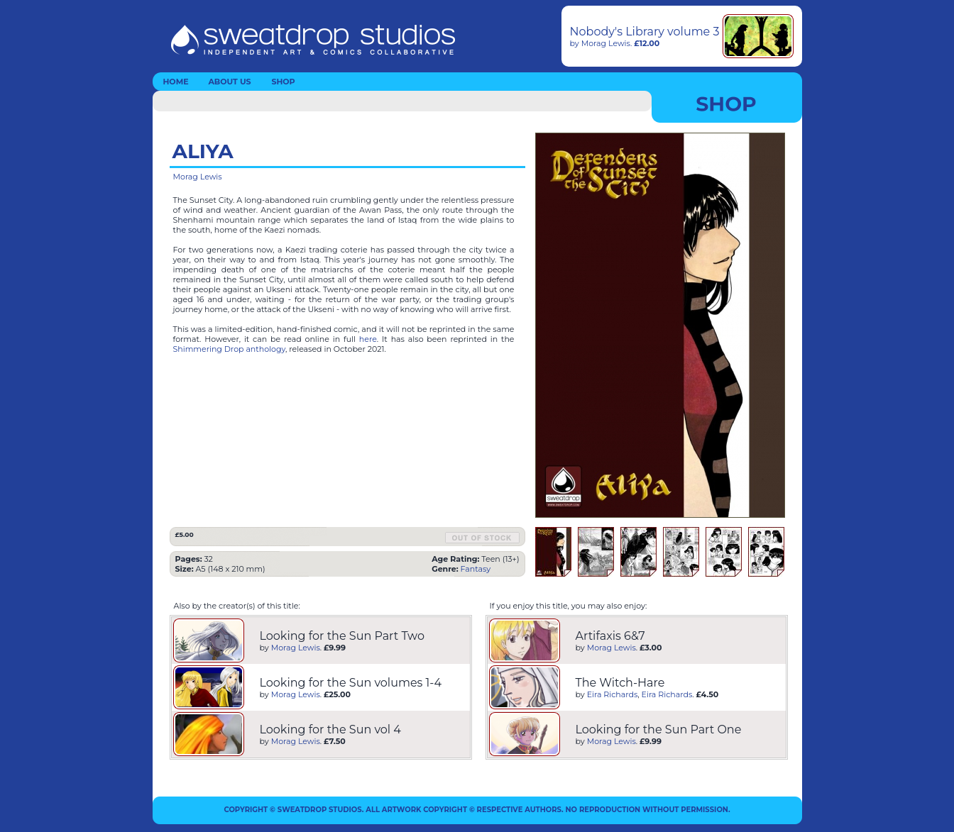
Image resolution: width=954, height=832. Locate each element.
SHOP (283, 82)
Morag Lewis (605, 43)
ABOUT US (229, 82)
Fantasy (476, 569)
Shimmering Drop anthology (229, 349)
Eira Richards (612, 694)
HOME (175, 82)
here (368, 339)
